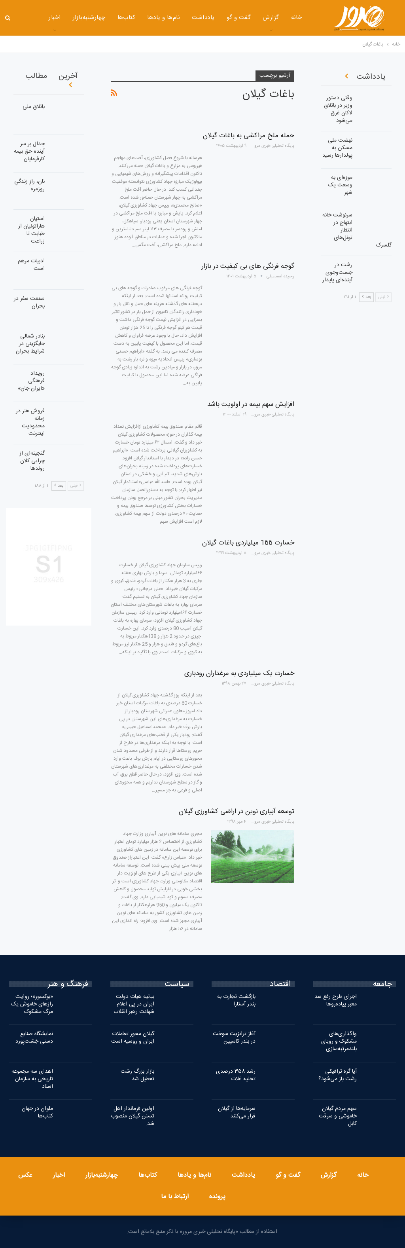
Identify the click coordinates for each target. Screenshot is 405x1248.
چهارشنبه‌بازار (68, 18)
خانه (276, 18)
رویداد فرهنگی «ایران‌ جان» (31, 381)
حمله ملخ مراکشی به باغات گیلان (248, 135)
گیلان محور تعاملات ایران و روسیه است (132, 1037)
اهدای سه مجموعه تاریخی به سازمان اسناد (32, 1079)
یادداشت (183, 18)
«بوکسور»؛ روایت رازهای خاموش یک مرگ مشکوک (32, 1004)
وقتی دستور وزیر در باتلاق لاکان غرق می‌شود (338, 109)
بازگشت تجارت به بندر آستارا (236, 1000)
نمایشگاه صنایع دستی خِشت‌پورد (34, 1037)
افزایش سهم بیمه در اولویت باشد (250, 404)
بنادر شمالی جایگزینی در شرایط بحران (30, 344)
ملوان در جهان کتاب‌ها (37, 1112)
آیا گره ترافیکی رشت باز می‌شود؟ (337, 1075)
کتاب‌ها (106, 18)
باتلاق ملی (34, 107)
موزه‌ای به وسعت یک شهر (340, 185)
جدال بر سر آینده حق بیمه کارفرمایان (29, 151)
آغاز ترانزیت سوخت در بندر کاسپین (234, 1037)
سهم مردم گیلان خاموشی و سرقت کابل (338, 1116)
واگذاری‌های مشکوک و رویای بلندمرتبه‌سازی (339, 1041)
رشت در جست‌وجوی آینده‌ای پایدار (337, 272)
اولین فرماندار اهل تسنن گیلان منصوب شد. (132, 1116)
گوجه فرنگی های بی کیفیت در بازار (248, 266)
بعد (58, 485)
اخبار (59, 1175)
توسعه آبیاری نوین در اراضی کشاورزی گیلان (236, 811)
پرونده (217, 1196)
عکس (25, 1175)
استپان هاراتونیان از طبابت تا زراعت (31, 230)
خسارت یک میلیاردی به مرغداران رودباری (239, 673)
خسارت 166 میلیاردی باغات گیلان (248, 542)
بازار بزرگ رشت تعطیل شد (137, 1075)
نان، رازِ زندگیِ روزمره (29, 185)
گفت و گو (218, 18)
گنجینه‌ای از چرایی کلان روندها (32, 461)
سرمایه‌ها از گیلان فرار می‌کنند (236, 1112)
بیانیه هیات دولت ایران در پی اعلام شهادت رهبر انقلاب (134, 1004)
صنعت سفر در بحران (29, 302)
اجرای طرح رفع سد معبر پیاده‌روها (335, 1000)
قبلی (75, 485)
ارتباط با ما (175, 1196)
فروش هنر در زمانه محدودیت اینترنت (30, 422)
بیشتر (33, 18)
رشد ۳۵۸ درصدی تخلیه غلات (235, 1075)
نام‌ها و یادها (143, 18)
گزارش (250, 18)
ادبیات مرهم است (31, 264)
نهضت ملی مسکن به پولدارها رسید (337, 148)
